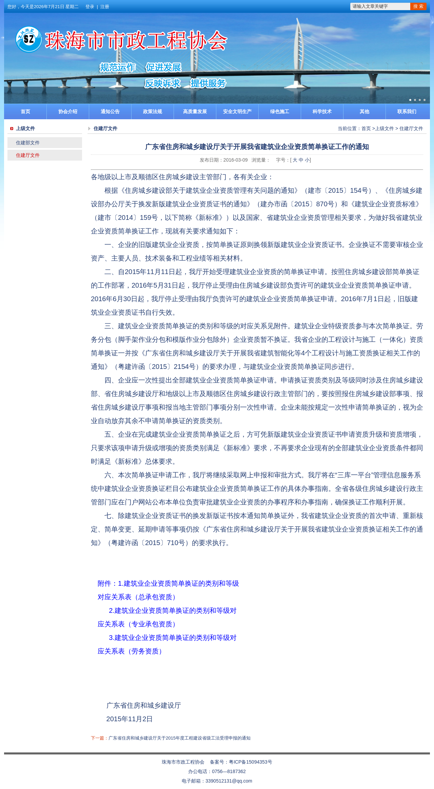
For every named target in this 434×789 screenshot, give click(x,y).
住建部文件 (28, 142)
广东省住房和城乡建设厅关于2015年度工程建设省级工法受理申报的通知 (179, 738)
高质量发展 (195, 111)
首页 (25, 111)
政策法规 (152, 111)
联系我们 (406, 111)
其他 (364, 111)
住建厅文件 (28, 155)
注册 (104, 6)
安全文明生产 (237, 111)
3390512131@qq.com (228, 781)
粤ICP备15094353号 (250, 762)
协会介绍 (67, 111)
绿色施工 (279, 111)
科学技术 (322, 111)
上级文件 (384, 128)
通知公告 (110, 111)
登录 (89, 6)
